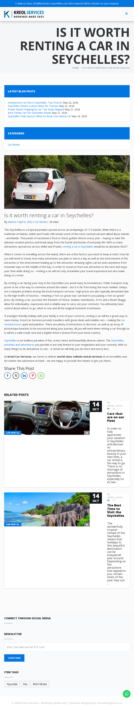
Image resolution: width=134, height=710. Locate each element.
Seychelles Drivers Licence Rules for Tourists (33, 106)
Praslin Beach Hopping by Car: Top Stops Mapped (36, 109)
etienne (12, 222)
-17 (111, 500)
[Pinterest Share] (32, 375)
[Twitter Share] (16, 375)
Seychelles (10, 340)
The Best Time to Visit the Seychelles (115, 510)
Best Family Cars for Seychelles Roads (29, 112)
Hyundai (12, 684)
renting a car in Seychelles (77, 246)
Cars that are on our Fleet (115, 417)
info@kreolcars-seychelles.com (50, 3)
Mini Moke (40, 684)
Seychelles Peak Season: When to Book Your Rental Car (39, 116)
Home (75, 67)
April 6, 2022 (25, 222)
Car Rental (14, 144)
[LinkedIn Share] (24, 375)
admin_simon (115, 405)
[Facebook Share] (7, 375)
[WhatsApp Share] (41, 375)
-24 (111, 408)
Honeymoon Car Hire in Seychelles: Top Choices (35, 102)
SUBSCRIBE (14, 658)
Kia (25, 684)
